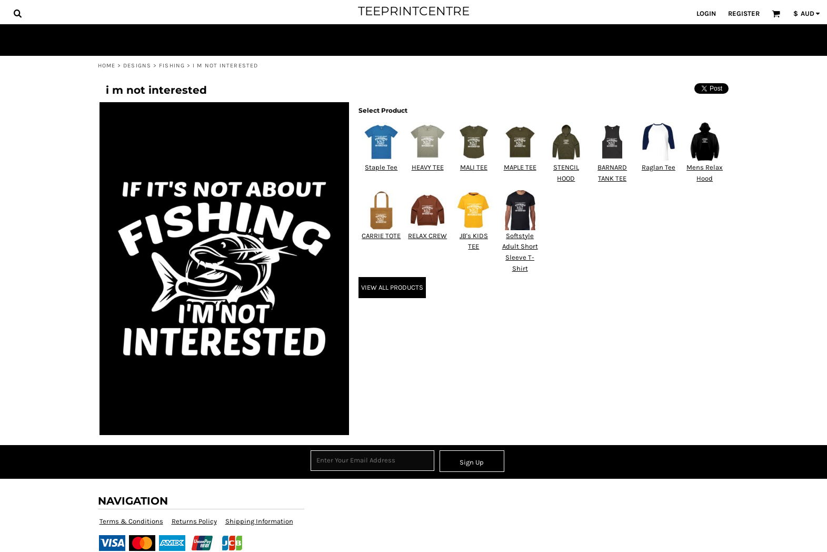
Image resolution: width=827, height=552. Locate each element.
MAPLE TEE (520, 167)
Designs (137, 65)
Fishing (172, 65)
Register (744, 13)
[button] (17, 13)
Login (706, 13)
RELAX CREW (427, 236)
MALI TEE (473, 167)
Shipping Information (259, 521)
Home (106, 65)
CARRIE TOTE (381, 236)
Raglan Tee (658, 167)
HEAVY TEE (428, 167)
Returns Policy (194, 521)
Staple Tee (381, 167)
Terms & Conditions (131, 521)
